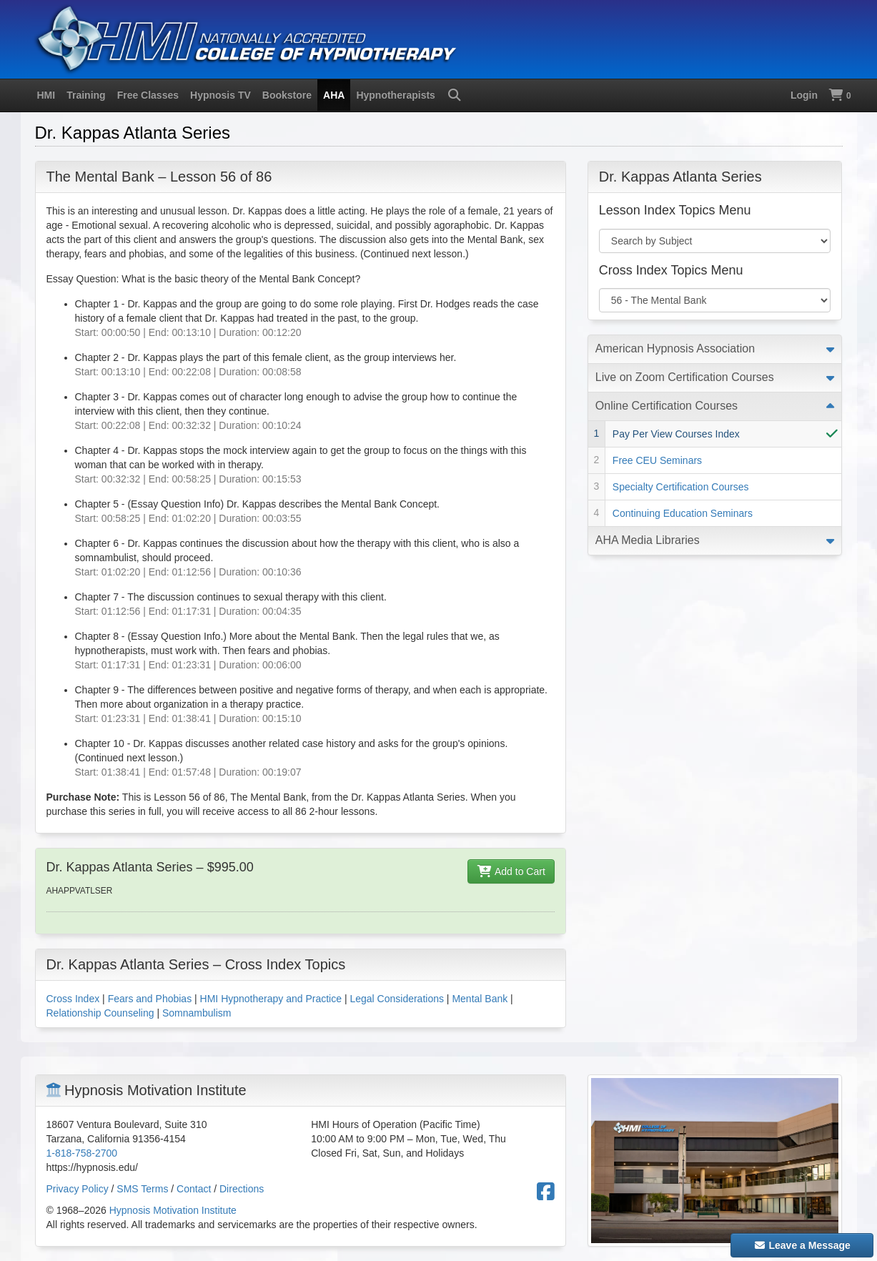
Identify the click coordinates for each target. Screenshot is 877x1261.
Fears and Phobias (150, 998)
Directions (241, 1189)
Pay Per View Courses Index (676, 434)
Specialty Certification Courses (681, 487)
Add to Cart (511, 871)
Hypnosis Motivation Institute (173, 1210)
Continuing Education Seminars (683, 513)
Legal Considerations (397, 998)
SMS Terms (142, 1189)
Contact (194, 1189)
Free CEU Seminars (657, 460)
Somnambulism (196, 1013)
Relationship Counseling (100, 1013)
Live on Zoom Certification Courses (684, 377)
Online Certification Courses (666, 406)
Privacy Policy (77, 1189)
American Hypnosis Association (675, 348)
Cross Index (73, 998)
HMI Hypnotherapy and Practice (271, 998)
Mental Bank (479, 998)
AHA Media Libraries (647, 540)
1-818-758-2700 (82, 1153)
